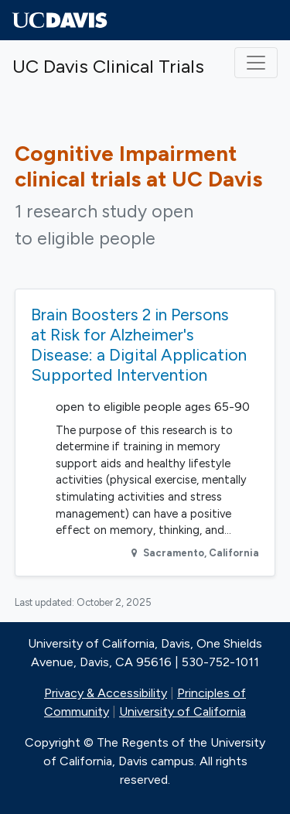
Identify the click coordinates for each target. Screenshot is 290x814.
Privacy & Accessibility (105, 693)
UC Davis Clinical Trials (108, 66)
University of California (182, 711)
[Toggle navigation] (256, 62)
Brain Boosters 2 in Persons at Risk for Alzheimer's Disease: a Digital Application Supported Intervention (139, 344)
